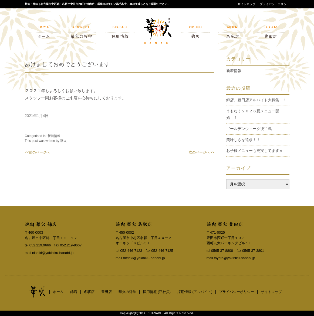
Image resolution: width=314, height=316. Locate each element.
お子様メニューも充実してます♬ (254, 150)
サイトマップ (246, 4)
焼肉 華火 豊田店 (225, 223)
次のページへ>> (201, 152)
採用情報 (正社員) (157, 292)
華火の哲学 (127, 292)
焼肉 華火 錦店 (41, 223)
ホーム (58, 292)
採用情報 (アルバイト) (194, 292)
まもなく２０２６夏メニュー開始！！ (252, 114)
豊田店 (106, 292)
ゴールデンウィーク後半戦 (249, 128)
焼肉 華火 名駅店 (134, 223)
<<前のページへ (37, 152)
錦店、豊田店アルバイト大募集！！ (256, 100)
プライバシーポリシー (274, 4)
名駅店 (89, 292)
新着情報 (54, 136)
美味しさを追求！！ (243, 140)
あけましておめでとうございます (67, 64)
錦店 (73, 292)
